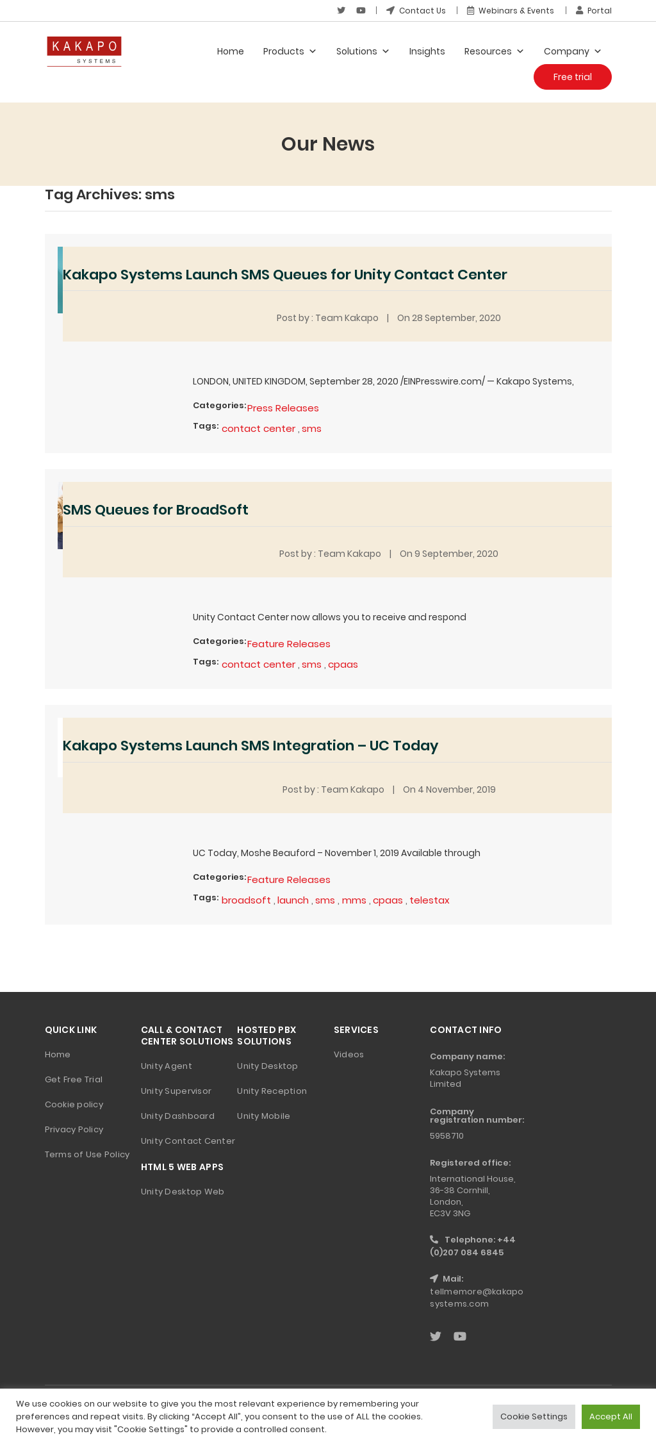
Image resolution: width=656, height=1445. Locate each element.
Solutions (363, 51)
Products (290, 51)
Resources (494, 51)
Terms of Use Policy (87, 1154)
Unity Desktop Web (182, 1191)
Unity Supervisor (176, 1091)
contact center (258, 428)
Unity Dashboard (178, 1116)
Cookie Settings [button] (534, 1416)
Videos (349, 1054)
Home (230, 51)
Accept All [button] (610, 1416)
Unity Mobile (263, 1116)
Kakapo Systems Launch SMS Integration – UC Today (250, 746)
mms (354, 900)
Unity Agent (166, 1066)
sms (312, 428)
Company (573, 51)
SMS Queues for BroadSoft (156, 510)
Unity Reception (272, 1091)
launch (293, 900)
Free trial (573, 76)
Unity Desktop (267, 1066)
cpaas (343, 664)
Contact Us (416, 10)
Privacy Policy (74, 1129)
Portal (594, 10)
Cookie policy (74, 1104)
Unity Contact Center (188, 1141)
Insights (427, 51)
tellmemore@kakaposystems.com (476, 1297)
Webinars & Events (510, 10)
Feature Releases (289, 643)
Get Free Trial (74, 1079)
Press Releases (283, 408)
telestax (429, 900)
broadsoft (246, 900)
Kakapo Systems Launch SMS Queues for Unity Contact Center (285, 275)
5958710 (447, 1136)
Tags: (205, 426)
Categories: (219, 405)
